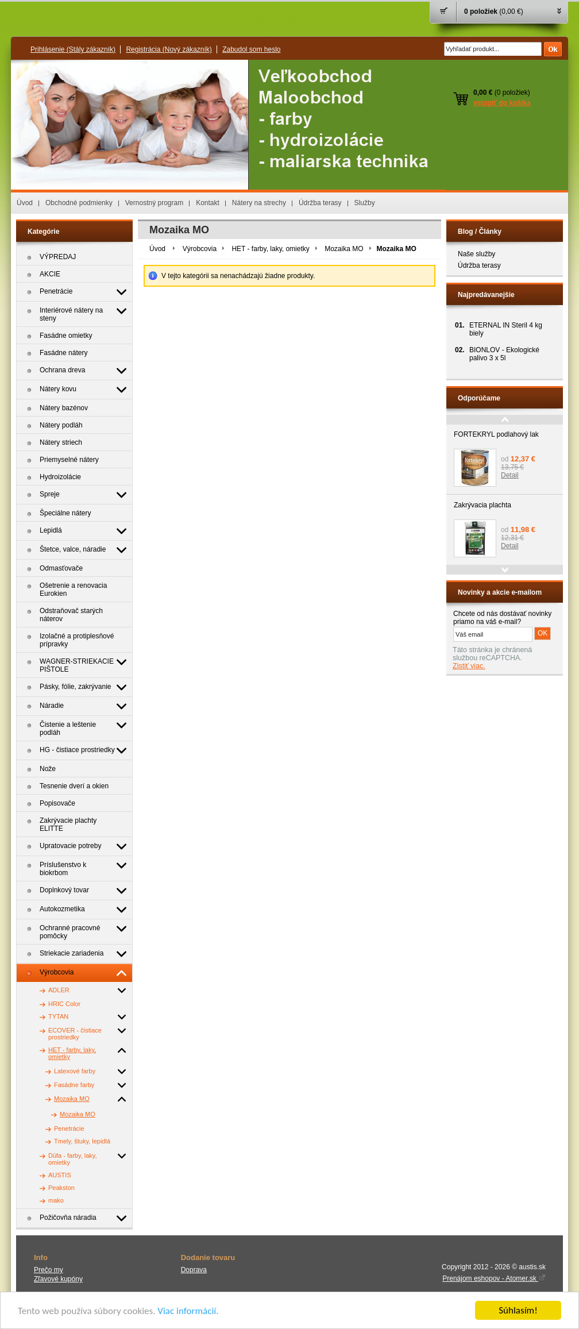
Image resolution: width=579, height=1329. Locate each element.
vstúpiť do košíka (502, 103)
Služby (364, 203)
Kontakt (207, 203)
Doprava (194, 1270)
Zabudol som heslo (251, 49)
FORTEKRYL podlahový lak (496, 434)
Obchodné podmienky (79, 203)
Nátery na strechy (259, 203)
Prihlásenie (72, 49)
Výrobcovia (200, 249)
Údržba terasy (320, 203)
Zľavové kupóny (58, 1279)
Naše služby (476, 254)
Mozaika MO (344, 249)
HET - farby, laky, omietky (270, 249)
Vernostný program (154, 203)
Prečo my (48, 1270)
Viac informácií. (187, 1311)
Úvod (25, 203)
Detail (510, 475)
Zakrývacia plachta (482, 505)
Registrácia (168, 49)
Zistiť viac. (469, 666)
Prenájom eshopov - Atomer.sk (494, 1278)
